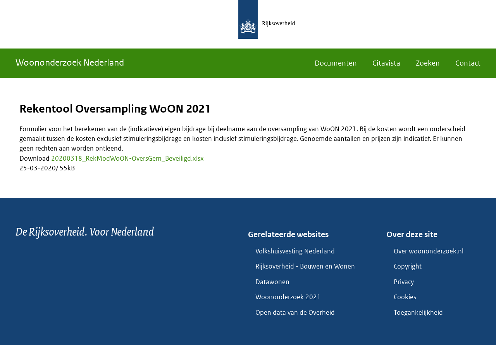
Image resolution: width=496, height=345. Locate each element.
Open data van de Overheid (295, 312)
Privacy (404, 281)
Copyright (408, 266)
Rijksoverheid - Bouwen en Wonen (305, 266)
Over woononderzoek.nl (428, 251)
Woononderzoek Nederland (70, 62)
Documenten (336, 63)
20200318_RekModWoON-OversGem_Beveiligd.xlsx (127, 158)
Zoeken (428, 63)
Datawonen (272, 281)
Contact (467, 63)
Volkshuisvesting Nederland (295, 251)
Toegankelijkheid (418, 312)
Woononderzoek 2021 (288, 297)
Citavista (386, 63)
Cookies (405, 297)
